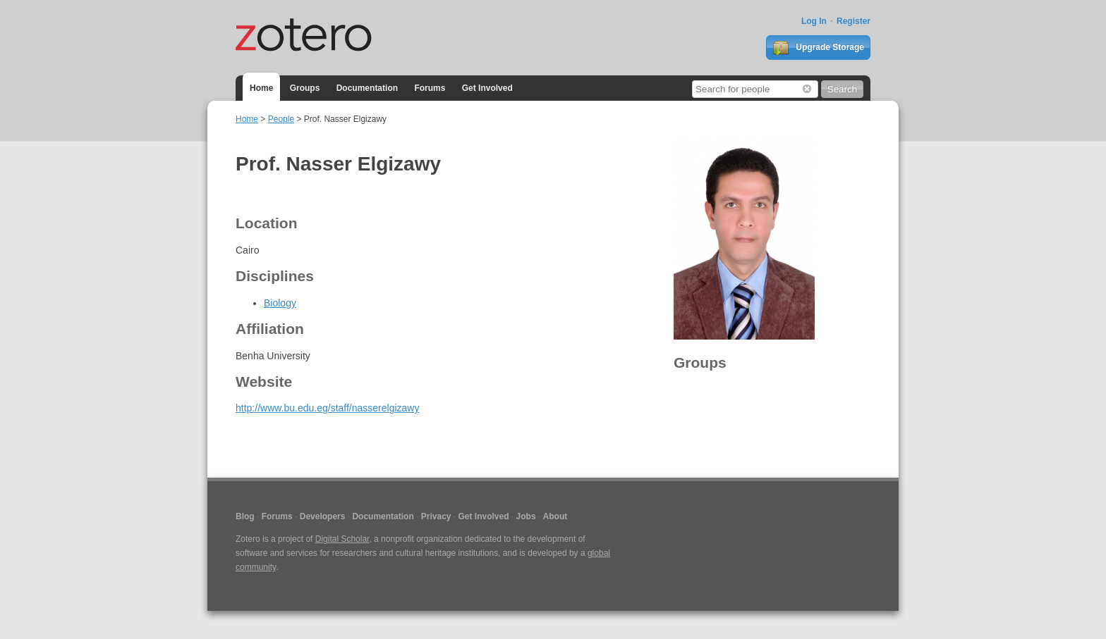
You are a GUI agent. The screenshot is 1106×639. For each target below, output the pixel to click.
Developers (323, 516)
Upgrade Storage (818, 47)
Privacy (436, 516)
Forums (429, 88)
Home (261, 88)
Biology (280, 303)
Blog (245, 516)
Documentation (367, 88)
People (281, 119)
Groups (305, 88)
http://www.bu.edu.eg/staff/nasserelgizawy (327, 408)
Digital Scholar (342, 539)
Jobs (526, 516)
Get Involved (487, 88)
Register (853, 21)
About (555, 516)
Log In (814, 21)
